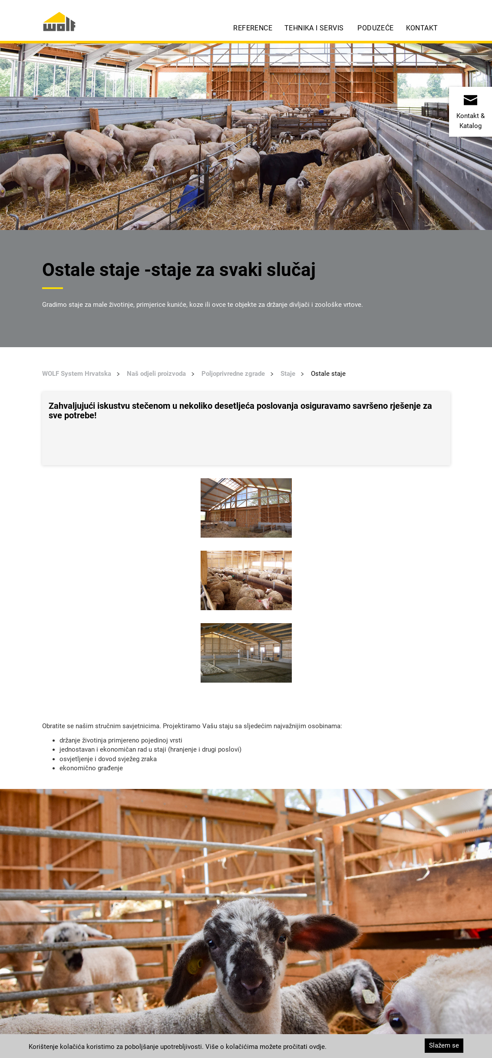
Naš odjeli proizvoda (156, 374)
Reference (252, 28)
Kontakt (422, 28)
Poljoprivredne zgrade (233, 374)
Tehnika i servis (313, 28)
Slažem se (444, 1045)
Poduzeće (375, 28)
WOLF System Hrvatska (76, 374)
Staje (288, 374)
